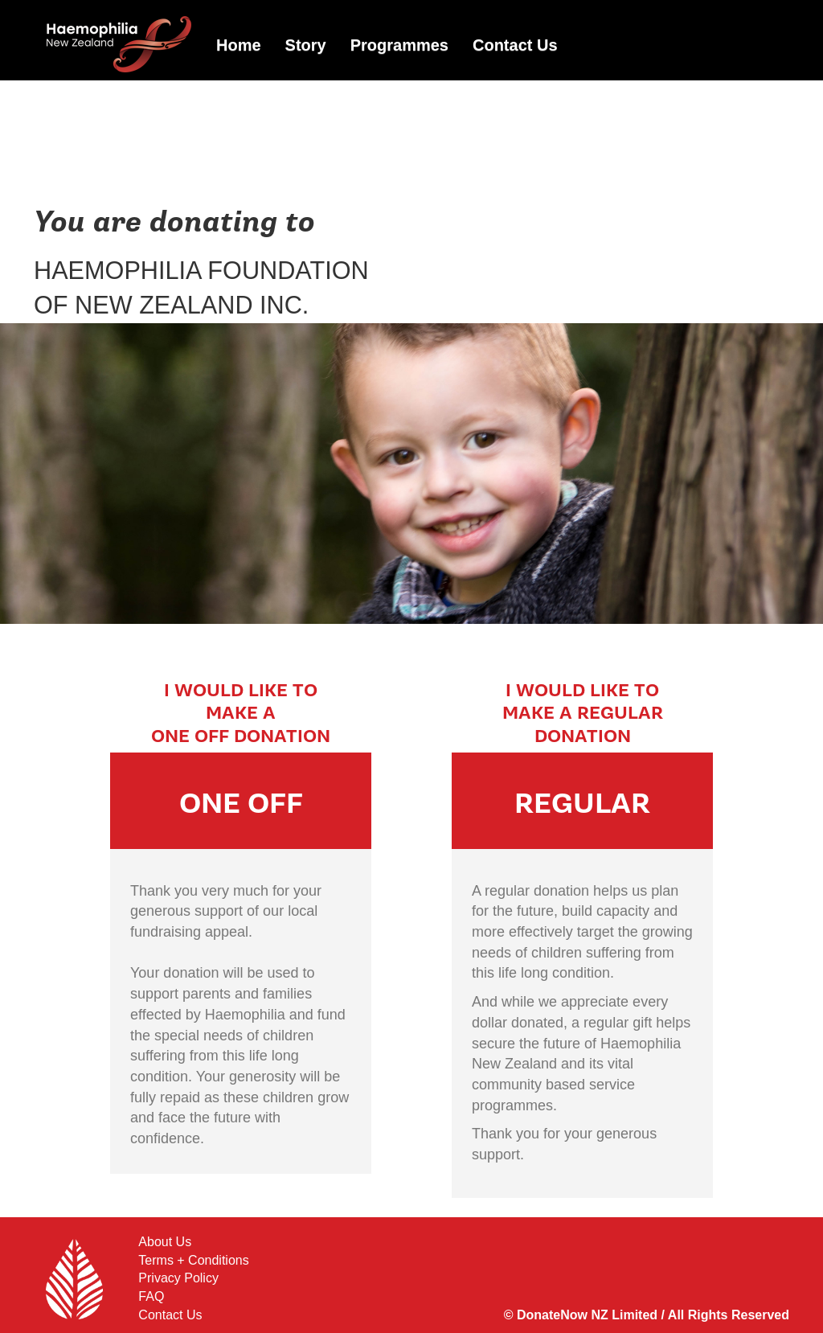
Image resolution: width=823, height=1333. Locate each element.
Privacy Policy (178, 1278)
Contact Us (515, 45)
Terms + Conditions (193, 1260)
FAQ (151, 1296)
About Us (164, 1242)
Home (238, 45)
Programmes (399, 45)
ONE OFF (241, 803)
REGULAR (582, 803)
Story (305, 45)
